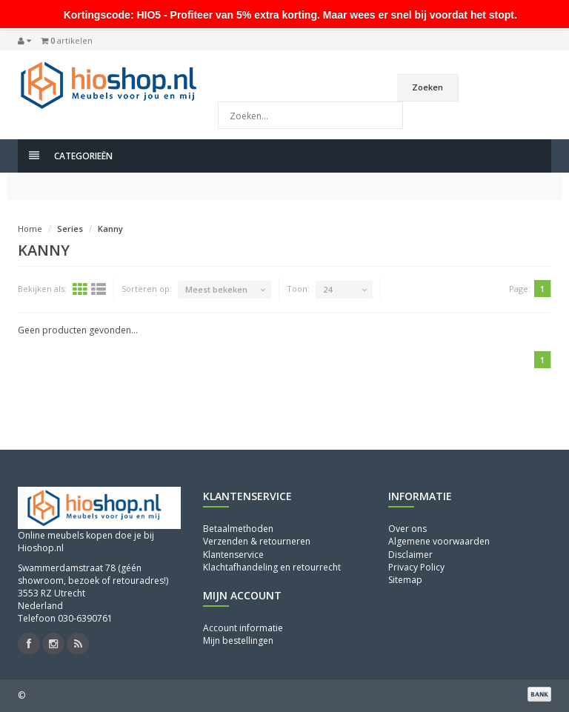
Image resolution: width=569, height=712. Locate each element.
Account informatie (243, 628)
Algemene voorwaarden (439, 541)
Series (70, 228)
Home (30, 228)
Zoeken (427, 87)
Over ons (407, 528)
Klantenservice (233, 554)
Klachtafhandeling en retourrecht (272, 567)
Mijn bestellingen (238, 640)
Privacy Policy (416, 567)
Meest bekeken (216, 289)
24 (327, 289)
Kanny (110, 228)
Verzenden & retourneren (256, 541)
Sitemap (405, 579)
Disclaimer (410, 554)
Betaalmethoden (238, 528)
